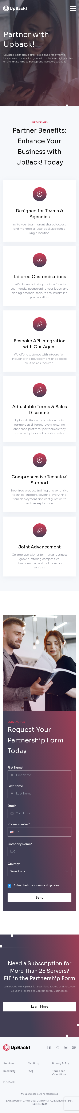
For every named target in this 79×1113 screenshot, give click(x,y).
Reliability (9, 1071)
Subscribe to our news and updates (36, 885)
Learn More (39, 1006)
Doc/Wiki (9, 1082)
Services (9, 1063)
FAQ (30, 1071)
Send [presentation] (39, 897)
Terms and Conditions (59, 1072)
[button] (12, 832)
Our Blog (33, 1063)
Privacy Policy (61, 1063)
